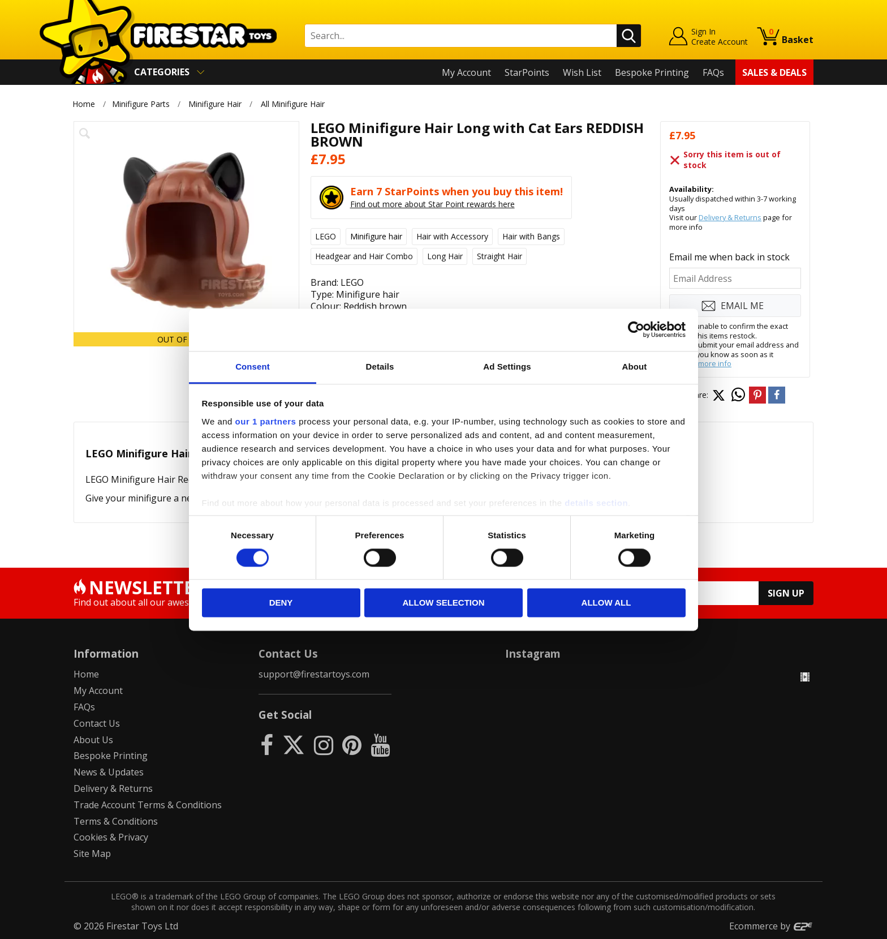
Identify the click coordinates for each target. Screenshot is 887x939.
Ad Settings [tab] (507, 366)
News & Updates (109, 772)
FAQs (713, 72)
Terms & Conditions (116, 821)
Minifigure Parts (141, 103)
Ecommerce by (771, 926)
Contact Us (97, 723)
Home (83, 103)
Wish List (582, 72)
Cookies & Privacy (111, 837)
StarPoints (527, 72)
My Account (466, 72)
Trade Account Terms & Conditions (148, 805)
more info (714, 363)
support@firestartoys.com (314, 674)
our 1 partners (265, 421)
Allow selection (444, 603)
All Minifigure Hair (293, 103)
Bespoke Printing (652, 72)
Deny (281, 603)
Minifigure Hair (215, 103)
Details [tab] (380, 366)
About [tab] (634, 366)
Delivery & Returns (730, 217)
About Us (93, 740)
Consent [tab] (252, 366)
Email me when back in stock (729, 257)
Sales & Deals (774, 72)
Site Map (92, 853)
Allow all (606, 603)
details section (596, 503)
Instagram (533, 653)
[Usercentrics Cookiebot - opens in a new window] (636, 329)
